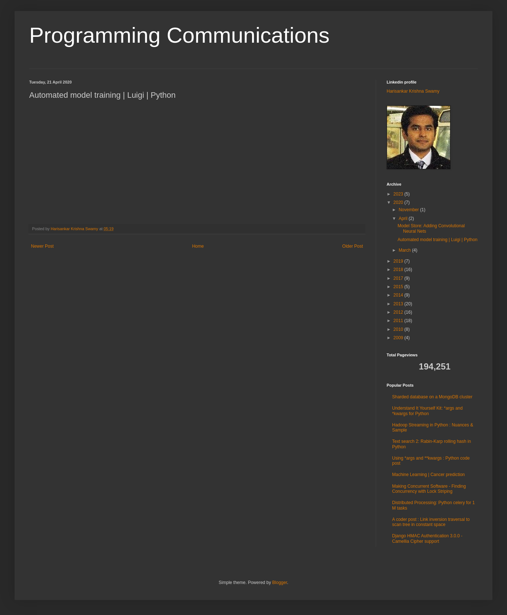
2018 (399, 269)
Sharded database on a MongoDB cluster (432, 396)
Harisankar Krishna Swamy (75, 229)
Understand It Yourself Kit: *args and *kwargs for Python (427, 411)
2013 (399, 303)
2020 (399, 202)
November (409, 209)
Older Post (352, 246)
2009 (399, 337)
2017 (399, 278)
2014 (399, 295)
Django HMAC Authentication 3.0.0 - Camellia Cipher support (427, 538)
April (404, 218)
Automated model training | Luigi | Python (437, 239)
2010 (399, 329)
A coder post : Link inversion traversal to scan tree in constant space (431, 522)
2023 (399, 194)
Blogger (279, 582)
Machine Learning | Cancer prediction (428, 474)
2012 (399, 312)
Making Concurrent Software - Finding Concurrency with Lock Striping (429, 489)
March (405, 250)
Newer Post (42, 246)
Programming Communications (179, 35)
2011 (399, 320)
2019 (399, 261)
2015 (399, 286)
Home (198, 246)
